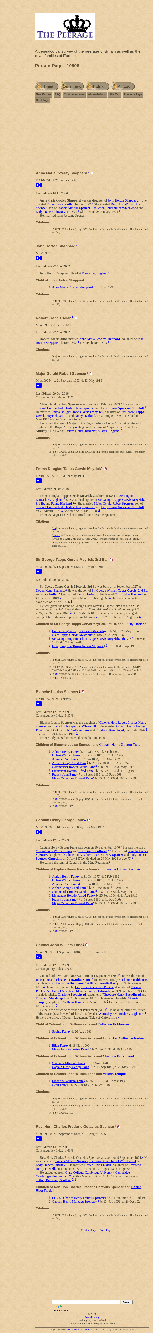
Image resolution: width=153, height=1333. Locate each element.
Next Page (42, 100)
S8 (54, 229)
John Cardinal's (73, 1330)
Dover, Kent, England (50, 590)
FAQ (57, 94)
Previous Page (133, 94)
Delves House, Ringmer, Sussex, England (92, 431)
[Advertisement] (92, 135)
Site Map (114, 94)
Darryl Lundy (92, 1317)
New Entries (43, 94)
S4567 (56, 535)
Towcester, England (94, 273)
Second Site (86, 1330)
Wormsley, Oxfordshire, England (120, 1013)
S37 (55, 451)
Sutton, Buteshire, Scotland (53, 1180)
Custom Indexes (74, 94)
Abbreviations (97, 94)
